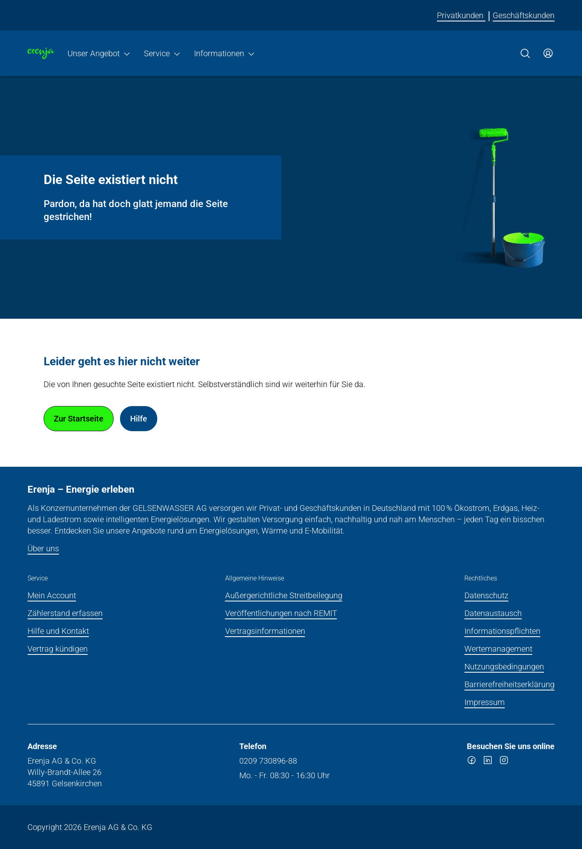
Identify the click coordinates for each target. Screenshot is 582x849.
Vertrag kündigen (57, 649)
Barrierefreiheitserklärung (509, 684)
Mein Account (51, 595)
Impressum (484, 702)
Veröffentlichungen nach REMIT (281, 613)
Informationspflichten (502, 631)
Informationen (224, 53)
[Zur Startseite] (41, 53)
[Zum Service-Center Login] (548, 53)
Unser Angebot (99, 53)
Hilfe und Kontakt (58, 631)
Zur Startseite (78, 418)
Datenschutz (486, 595)
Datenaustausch (493, 613)
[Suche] (525, 53)
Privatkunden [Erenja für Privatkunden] (461, 15)
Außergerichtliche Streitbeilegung (283, 595)
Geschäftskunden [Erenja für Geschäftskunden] (524, 15)
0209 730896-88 (268, 761)
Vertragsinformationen (265, 631)
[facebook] (472, 761)
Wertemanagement (498, 649)
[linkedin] (488, 761)
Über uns (43, 548)
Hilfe (138, 418)
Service (162, 53)
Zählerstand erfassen (65, 613)
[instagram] (504, 761)
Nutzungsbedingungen (504, 666)
